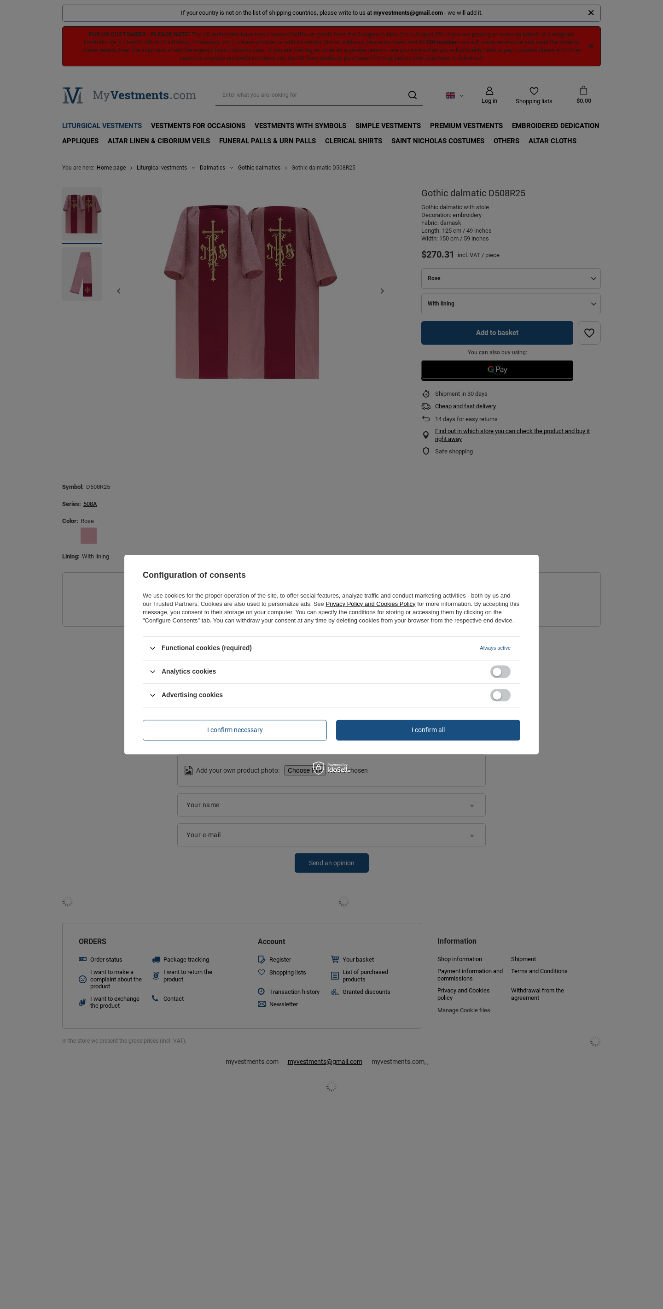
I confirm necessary (235, 730)
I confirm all (428, 730)
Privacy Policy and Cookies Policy (370, 603)
